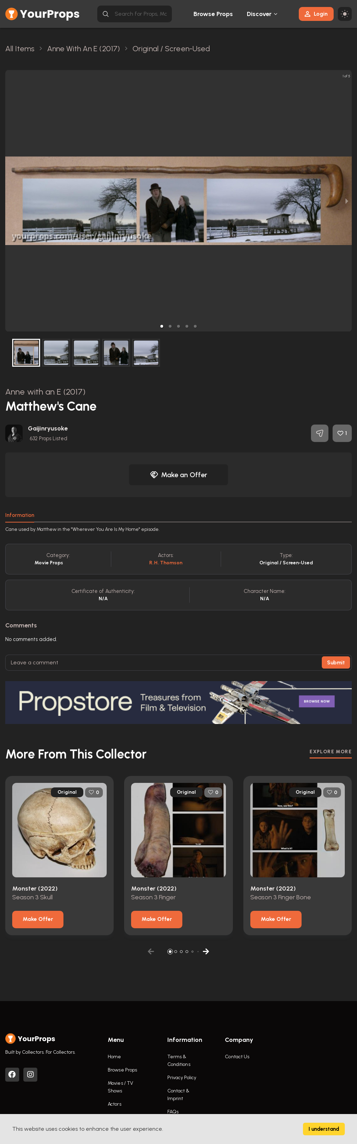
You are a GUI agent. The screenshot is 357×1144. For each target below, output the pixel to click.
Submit (336, 662)
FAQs (172, 1112)
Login (316, 13)
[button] (161, 326)
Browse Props (213, 14)
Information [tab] (19, 515)
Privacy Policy (181, 1078)
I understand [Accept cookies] (324, 1129)
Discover (259, 14)
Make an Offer (178, 475)
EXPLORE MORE (331, 752)
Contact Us (237, 1057)
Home (114, 1057)
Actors (114, 1104)
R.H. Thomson (165, 563)
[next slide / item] (347, 201)
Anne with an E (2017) (45, 392)
